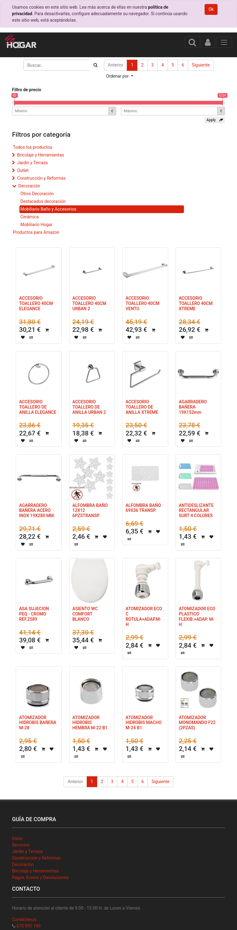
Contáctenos (24, 919)
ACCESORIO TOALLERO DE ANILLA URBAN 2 (89, 407)
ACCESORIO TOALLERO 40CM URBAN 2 (89, 303)
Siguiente (201, 64)
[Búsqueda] (95, 65)
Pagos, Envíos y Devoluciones (40, 877)
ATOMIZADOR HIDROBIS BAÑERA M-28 (37, 723)
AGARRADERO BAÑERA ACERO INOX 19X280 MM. (37, 510)
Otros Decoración (37, 193)
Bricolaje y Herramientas (40, 154)
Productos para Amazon (36, 232)
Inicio (17, 838)
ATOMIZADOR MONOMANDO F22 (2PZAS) (197, 723)
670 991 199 (28, 926)
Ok (211, 9)
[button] (120, 76)
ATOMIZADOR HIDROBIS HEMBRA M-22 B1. (91, 723)
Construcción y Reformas (41, 178)
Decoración (29, 185)
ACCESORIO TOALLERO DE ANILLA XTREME (142, 407)
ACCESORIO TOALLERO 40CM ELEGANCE (36, 303)
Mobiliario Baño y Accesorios (48, 209)
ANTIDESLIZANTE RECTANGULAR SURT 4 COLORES (196, 510)
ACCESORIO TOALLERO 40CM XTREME (196, 303)
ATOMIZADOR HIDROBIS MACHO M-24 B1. (144, 723)
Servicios (21, 844)
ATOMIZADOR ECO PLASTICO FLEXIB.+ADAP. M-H (197, 616)
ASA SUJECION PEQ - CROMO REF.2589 (34, 614)
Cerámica (29, 216)
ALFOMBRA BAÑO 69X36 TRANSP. (143, 508)
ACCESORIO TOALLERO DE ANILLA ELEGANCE (37, 407)
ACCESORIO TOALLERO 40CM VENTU (142, 303)
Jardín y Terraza (32, 162)
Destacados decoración (43, 201)
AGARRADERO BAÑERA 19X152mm (193, 407)
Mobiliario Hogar (36, 224)
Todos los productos (32, 147)
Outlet (22, 170)
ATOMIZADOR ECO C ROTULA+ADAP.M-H (144, 616)
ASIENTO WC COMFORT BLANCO (85, 614)
